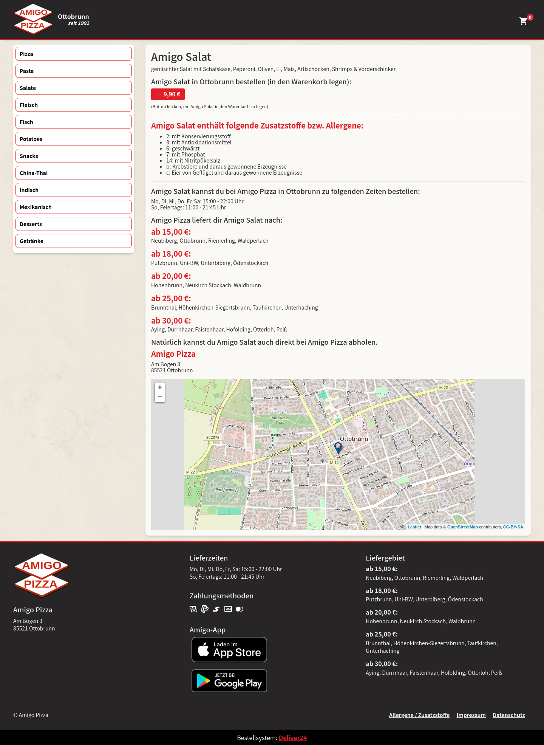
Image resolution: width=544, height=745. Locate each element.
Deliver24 (293, 737)
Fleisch (29, 104)
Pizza (26, 53)
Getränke (31, 241)
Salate (28, 87)
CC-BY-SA (513, 527)
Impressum (471, 715)
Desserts (31, 224)
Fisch (26, 121)
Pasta (27, 70)
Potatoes (31, 138)
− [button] (160, 397)
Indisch (29, 190)
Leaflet (414, 527)
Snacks (29, 156)
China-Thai (34, 173)
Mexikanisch (36, 207)
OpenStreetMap (462, 527)
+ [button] (160, 387)
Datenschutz (509, 715)
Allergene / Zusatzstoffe (419, 715)
